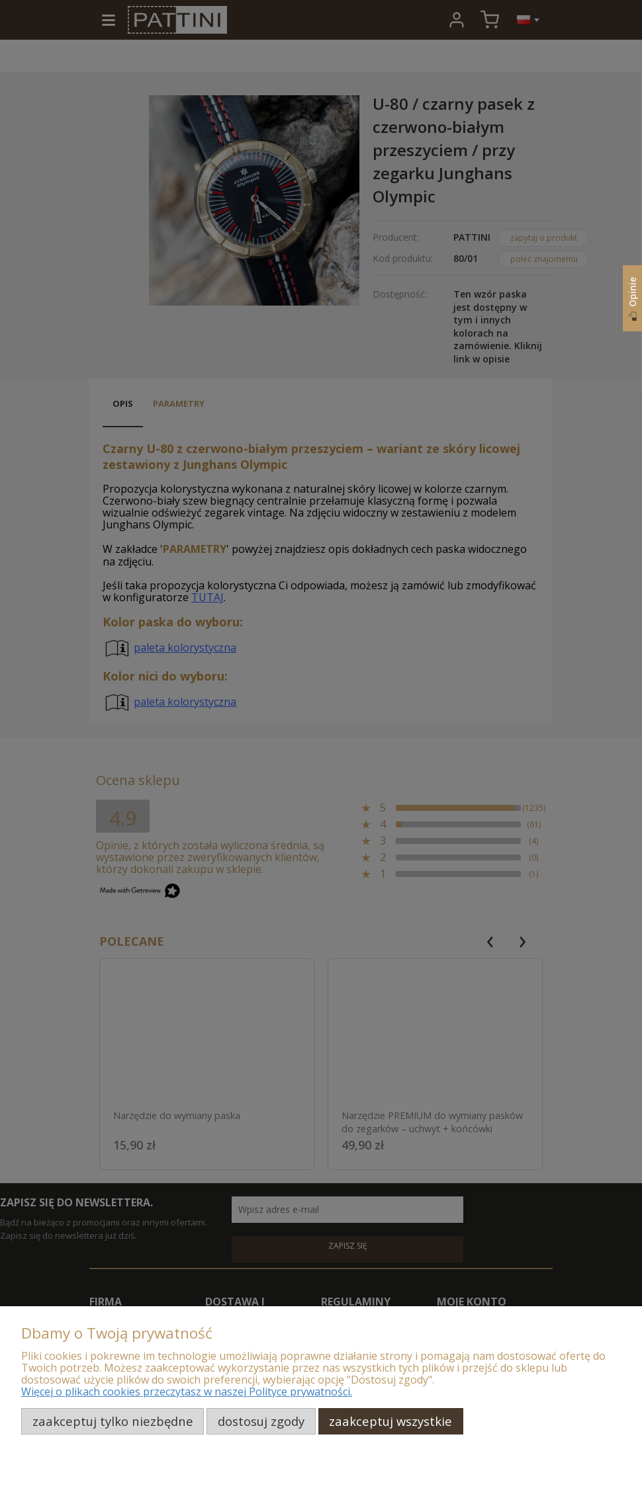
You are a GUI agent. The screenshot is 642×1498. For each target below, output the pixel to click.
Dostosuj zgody (261, 1421)
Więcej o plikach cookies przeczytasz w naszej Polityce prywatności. (186, 1391)
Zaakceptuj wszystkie (390, 1421)
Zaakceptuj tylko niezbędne (112, 1421)
